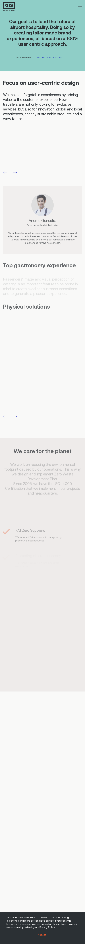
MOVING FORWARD (49, 58)
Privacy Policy (47, 927)
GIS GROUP (24, 58)
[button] (15, 172)
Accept (42, 935)
